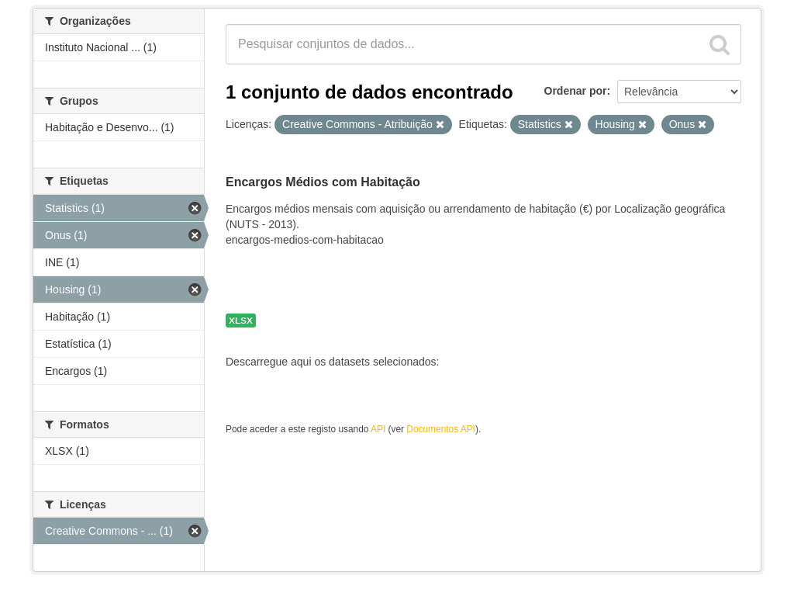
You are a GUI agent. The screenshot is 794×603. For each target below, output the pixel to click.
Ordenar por (575, 91)
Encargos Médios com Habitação (323, 182)
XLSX (241, 320)
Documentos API (440, 429)
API (378, 429)
